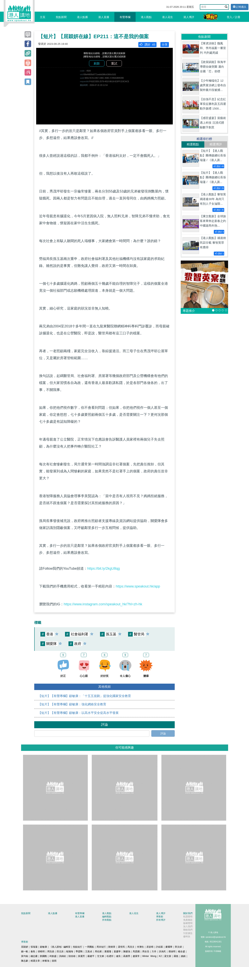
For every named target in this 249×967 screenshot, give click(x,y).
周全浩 (145, 951)
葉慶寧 (117, 951)
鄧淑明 (172, 951)
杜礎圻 (110, 956)
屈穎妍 (24, 946)
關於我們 (188, 913)
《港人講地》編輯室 (60, 946)
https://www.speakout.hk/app (138, 586)
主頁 (42, 17)
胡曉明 (41, 951)
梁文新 (167, 956)
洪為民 (162, 951)
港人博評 (188, 17)
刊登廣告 (188, 933)
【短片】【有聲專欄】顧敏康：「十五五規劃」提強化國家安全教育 (84, 696)
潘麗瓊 (107, 951)
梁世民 (121, 946)
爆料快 (186, 936)
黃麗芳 (81, 956)
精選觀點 (193, 144)
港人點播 (82, 17)
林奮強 (45, 960)
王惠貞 (88, 951)
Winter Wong (149, 956)
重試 (114, 63)
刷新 (97, 63)
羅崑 (176, 956)
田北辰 (60, 951)
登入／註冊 (233, 17)
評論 (163, 733)
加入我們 (188, 926)
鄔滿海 (69, 951)
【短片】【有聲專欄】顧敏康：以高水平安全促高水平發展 (78, 712)
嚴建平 (90, 956)
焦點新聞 (61, 17)
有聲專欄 (125, 17)
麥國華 (168, 946)
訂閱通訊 (239, 6)
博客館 (159, 916)
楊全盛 (181, 951)
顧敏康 (43, 946)
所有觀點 (106, 920)
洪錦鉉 (62, 956)
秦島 (33, 951)
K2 (160, 956)
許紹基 (159, 946)
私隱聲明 (188, 916)
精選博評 (216, 144)
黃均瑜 (24, 956)
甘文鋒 (100, 956)
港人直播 (103, 17)
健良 (118, 956)
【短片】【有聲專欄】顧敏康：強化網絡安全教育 (72, 704)
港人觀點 (146, 17)
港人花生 (167, 17)
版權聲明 (188, 923)
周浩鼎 (50, 951)
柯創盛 (53, 956)
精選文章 (35, 960)
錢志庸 (34, 956)
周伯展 (98, 951)
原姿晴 (149, 946)
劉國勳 (43, 956)
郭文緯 (178, 946)
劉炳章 (111, 946)
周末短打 (101, 946)
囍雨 (54, 960)
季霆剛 (79, 951)
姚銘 (183, 956)
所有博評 (160, 920)
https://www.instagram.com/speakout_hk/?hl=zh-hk (103, 604)
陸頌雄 (71, 956)
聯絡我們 (188, 929)
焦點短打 (77, 946)
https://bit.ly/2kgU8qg (103, 568)
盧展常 (136, 956)
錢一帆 (24, 951)
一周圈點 (89, 946)
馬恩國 (136, 951)
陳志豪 (24, 960)
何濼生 (140, 946)
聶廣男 (126, 956)
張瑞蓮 (34, 946)
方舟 (154, 951)
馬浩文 (130, 946)
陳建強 (126, 951)
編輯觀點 (106, 916)
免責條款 (188, 920)
